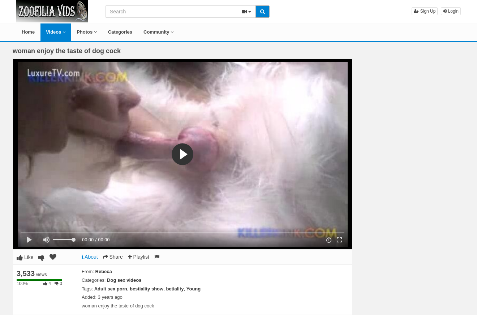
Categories (120, 32)
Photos (87, 32)
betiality (175, 289)
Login (451, 11)
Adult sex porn (110, 289)
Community (158, 32)
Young (193, 289)
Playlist (138, 257)
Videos (55, 32)
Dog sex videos (124, 280)
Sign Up (424, 11)
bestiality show (146, 289)
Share (113, 257)
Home (28, 32)
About (90, 257)
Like (25, 257)
